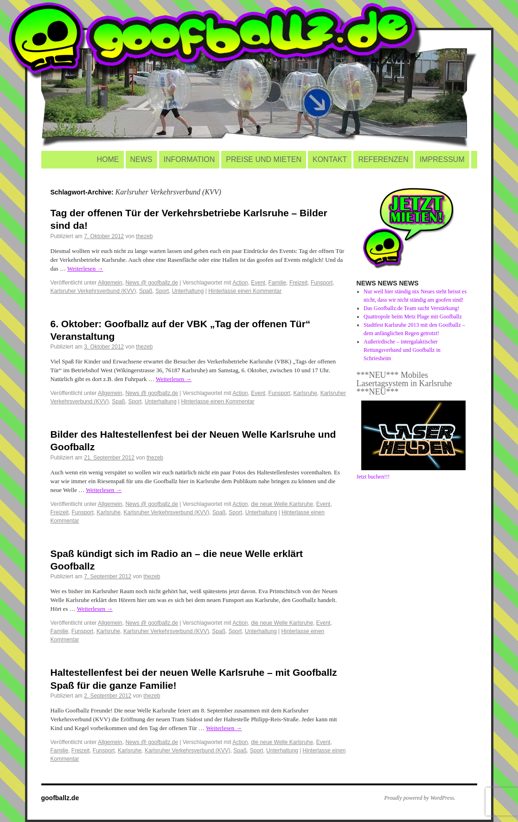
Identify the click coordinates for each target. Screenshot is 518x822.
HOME (108, 159)
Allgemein (110, 282)
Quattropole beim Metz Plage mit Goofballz (413, 316)
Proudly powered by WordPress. (420, 798)
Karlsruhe (305, 393)
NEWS (141, 159)
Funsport (322, 282)
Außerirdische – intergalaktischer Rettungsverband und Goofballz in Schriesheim (402, 350)
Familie (278, 282)
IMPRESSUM (442, 159)
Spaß (146, 291)
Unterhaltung (188, 291)
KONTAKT (330, 159)
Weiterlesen (85, 268)
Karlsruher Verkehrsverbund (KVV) (93, 291)
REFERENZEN (383, 159)
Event (258, 282)
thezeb (144, 236)
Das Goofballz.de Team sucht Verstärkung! (411, 308)
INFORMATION (189, 159)
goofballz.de (60, 798)
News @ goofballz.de (151, 282)
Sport (162, 291)
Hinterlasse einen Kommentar (244, 291)
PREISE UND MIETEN (263, 159)
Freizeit (298, 282)
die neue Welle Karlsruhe (282, 504)
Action (240, 282)
